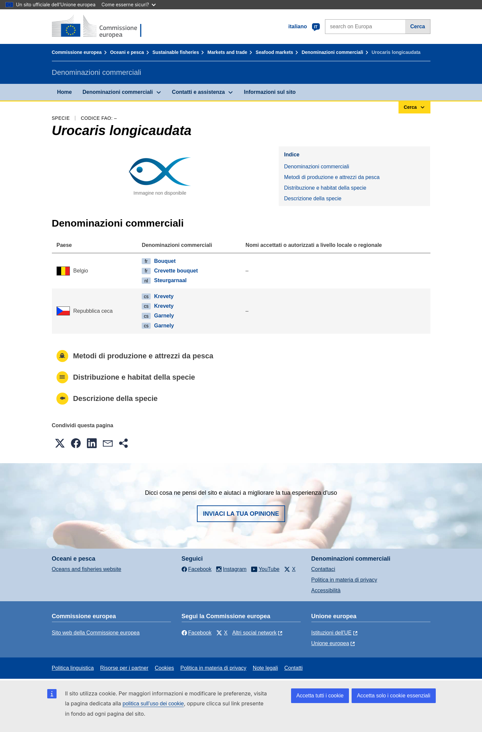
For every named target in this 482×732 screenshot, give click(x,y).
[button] (60, 443)
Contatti (293, 668)
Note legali (265, 668)
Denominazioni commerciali (332, 52)
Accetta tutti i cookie (320, 695)
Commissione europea (77, 52)
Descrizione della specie (313, 198)
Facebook (197, 633)
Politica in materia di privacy (344, 580)
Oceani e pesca (127, 52)
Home (64, 92)
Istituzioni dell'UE (331, 633)
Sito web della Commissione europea (96, 633)
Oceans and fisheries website (86, 569)
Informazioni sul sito (270, 92)
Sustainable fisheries (175, 52)
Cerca (417, 26)
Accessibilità (326, 590)
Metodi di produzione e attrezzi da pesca (332, 177)
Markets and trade (227, 52)
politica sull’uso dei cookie (153, 703)
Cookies (164, 668)
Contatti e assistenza (198, 92)
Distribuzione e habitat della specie (325, 188)
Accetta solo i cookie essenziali (393, 695)
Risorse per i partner (124, 668)
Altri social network (254, 633)
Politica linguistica (73, 668)
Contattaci (323, 569)
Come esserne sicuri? (128, 4)
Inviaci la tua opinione (241, 513)
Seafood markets (274, 52)
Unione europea (330, 643)
